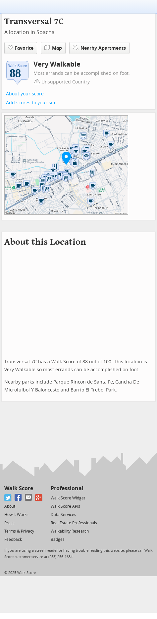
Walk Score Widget (68, 498)
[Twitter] (8, 497)
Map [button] (53, 48)
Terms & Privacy (19, 531)
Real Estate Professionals (74, 523)
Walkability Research (70, 531)
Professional (67, 488)
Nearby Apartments (99, 48)
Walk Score (18, 488)
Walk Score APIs (65, 506)
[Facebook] (18, 497)
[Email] (28, 497)
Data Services (63, 514)
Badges (58, 539)
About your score (25, 94)
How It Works (16, 514)
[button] (66, 158)
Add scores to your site (31, 103)
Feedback (13, 539)
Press (9, 523)
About (9, 506)
